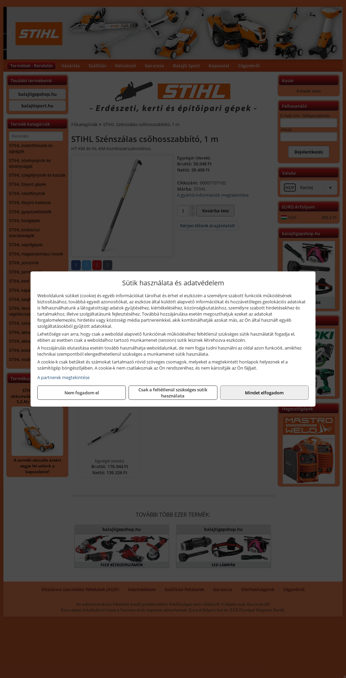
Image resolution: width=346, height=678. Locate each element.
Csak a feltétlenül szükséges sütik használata (172, 393)
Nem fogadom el (81, 393)
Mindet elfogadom (264, 393)
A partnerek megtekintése (63, 377)
